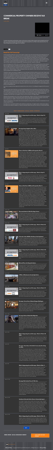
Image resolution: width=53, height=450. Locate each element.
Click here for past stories (40, 435)
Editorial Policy (8, 447)
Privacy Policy (43, 447)
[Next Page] (26, 428)
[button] (46, 3)
